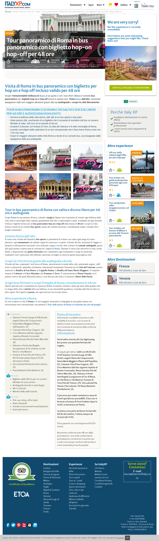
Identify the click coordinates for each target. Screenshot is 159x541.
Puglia (46, 487)
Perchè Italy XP (124, 112)
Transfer (72, 508)
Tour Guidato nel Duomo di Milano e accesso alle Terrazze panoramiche (119, 232)
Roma (42, 96)
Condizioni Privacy (103, 480)
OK (127, 538)
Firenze (46, 508)
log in (91, 5)
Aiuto (99, 5)
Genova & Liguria (51, 474)
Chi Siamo (99, 468)
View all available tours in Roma (130, 88)
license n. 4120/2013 (129, 524)
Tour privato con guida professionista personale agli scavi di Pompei (118, 182)
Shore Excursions (77, 474)
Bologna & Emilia (51, 471)
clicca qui (120, 538)
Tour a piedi (74, 477)
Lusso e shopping (77, 484)
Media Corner (101, 474)
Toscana (47, 505)
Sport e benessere (77, 487)
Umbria (46, 468)
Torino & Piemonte (51, 477)
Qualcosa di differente (79, 496)
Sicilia (46, 512)
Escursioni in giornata (79, 505)
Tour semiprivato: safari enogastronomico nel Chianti (119, 207)
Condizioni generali (103, 484)
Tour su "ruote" (76, 480)
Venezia (46, 496)
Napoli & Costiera (51, 490)
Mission (98, 471)
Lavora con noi (102, 477)
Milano (46, 480)
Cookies (98, 487)
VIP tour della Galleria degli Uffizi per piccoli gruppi (117, 155)
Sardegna (47, 484)
